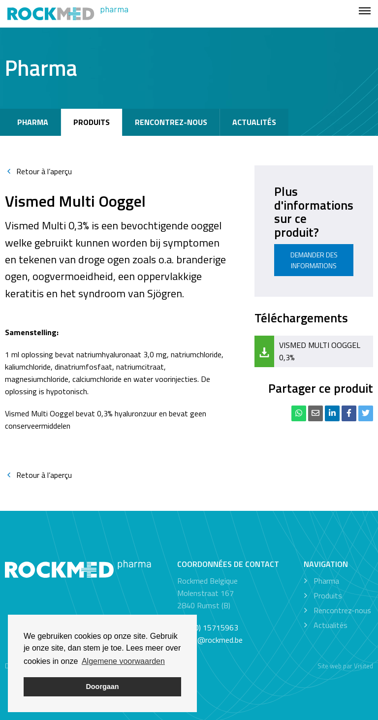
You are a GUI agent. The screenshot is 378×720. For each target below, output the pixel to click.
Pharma (32, 122)
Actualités (254, 122)
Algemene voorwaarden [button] (123, 661)
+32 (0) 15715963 (207, 627)
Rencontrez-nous (171, 122)
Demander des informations (314, 260)
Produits (91, 122)
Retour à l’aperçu (38, 171)
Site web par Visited (345, 666)
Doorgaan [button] (102, 686)
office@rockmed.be (210, 640)
